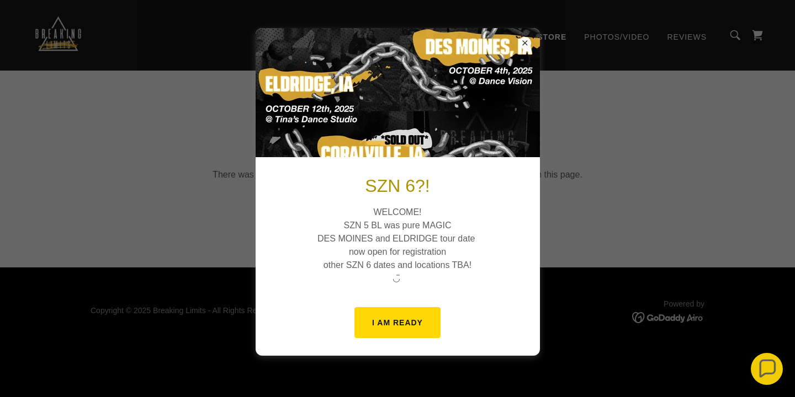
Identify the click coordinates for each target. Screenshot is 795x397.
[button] (767, 369)
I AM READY (397, 322)
